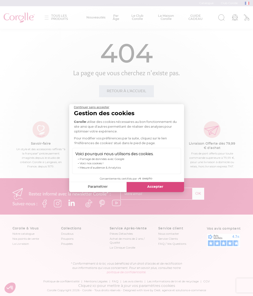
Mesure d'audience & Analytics (100, 167)
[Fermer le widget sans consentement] (92, 107)
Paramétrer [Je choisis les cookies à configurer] (98, 186)
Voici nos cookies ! (91, 163)
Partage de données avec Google (102, 159)
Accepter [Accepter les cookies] (155, 186)
